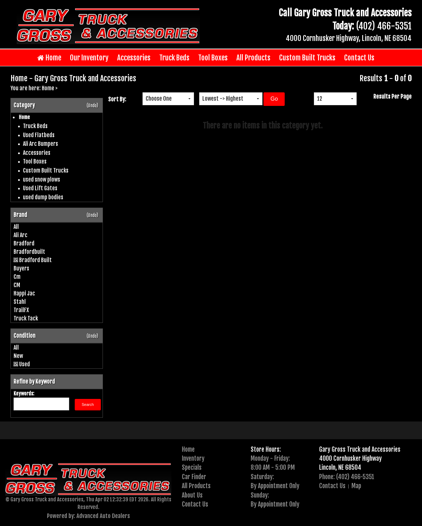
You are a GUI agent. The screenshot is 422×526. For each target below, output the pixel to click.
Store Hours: (266, 449)
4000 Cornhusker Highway (350, 458)
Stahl (20, 301)
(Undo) (92, 105)
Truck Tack (26, 318)
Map (356, 486)
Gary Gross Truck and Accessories (359, 449)
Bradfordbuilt (29, 251)
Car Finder (194, 477)
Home (49, 58)
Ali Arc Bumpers (40, 143)
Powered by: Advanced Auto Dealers (88, 515)
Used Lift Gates (40, 188)
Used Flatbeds (39, 135)
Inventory (193, 458)
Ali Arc (20, 235)
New (18, 355)
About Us (192, 495)
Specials (192, 467)
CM (17, 285)
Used (24, 364)
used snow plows (41, 179)
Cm (17, 276)
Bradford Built (35, 260)
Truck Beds (174, 57)
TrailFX (21, 310)
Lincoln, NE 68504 (340, 467)
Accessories (134, 57)
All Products (253, 57)
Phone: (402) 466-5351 (346, 477)
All (16, 226)
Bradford (24, 243)
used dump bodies (43, 197)
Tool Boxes (213, 57)
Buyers (21, 268)
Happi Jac (24, 293)
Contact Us (359, 57)
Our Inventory (89, 57)
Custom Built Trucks (307, 57)
